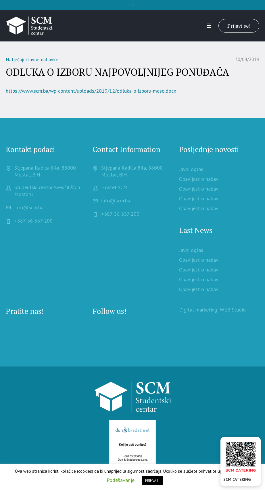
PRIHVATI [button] (152, 480)
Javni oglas (191, 169)
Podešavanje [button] (121, 480)
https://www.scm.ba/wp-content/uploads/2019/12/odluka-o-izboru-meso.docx (91, 91)
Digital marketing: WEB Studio (212, 309)
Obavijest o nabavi (199, 179)
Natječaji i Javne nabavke (32, 59)
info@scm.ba (28, 207)
